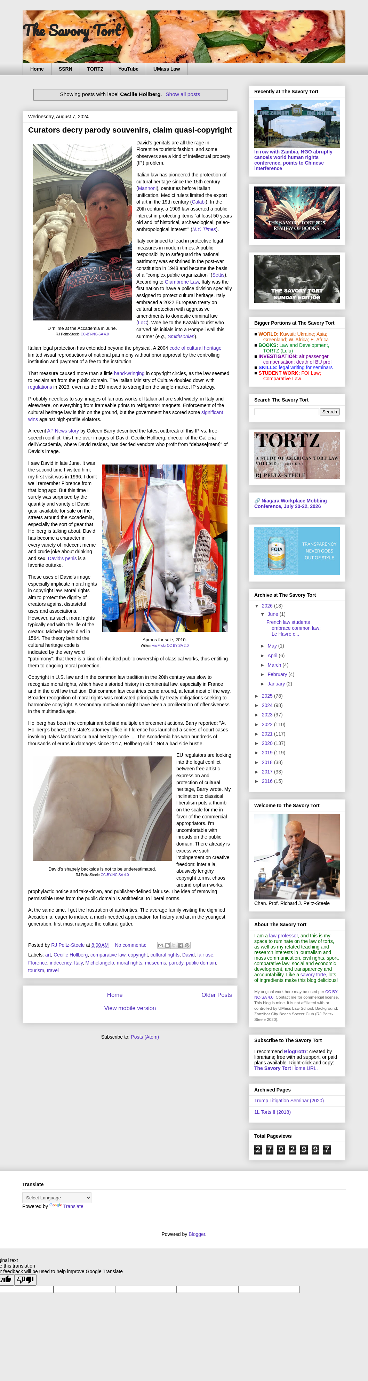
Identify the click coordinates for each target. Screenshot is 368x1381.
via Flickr (159, 646)
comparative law (107, 955)
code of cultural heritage (195, 348)
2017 (268, 772)
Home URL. (286, 1068)
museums (155, 963)
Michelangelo (99, 963)
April (273, 655)
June (273, 614)
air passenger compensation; (294, 359)
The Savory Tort (71, 30)
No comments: (131, 945)
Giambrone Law (182, 282)
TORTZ (95, 69)
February (277, 674)
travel (53, 970)
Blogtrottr (295, 1051)
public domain (201, 963)
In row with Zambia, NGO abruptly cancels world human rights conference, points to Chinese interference (293, 160)
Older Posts (216, 995)
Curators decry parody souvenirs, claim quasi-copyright (130, 130)
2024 (268, 705)
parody (176, 963)
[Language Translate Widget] (56, 1197)
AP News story (63, 431)
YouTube (128, 69)
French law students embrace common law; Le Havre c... (293, 628)
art (48, 955)
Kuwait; (288, 334)
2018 (268, 762)
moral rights (129, 963)
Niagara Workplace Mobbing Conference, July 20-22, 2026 (290, 503)
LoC (142, 322)
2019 (268, 752)
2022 (268, 724)
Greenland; (275, 339)
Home (37, 69)
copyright (138, 955)
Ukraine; (306, 334)
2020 (268, 743)
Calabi (199, 202)
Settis (219, 275)
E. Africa (320, 339)
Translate (66, 1206)
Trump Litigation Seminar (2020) (289, 1100)
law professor (283, 935)
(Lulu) (286, 351)
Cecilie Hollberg (71, 955)
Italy (78, 963)
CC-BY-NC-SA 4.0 (95, 334)
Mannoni (147, 188)
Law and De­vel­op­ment (303, 345)
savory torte (313, 974)
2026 (268, 606)
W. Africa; (299, 339)
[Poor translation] (25, 1280)
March (274, 665)
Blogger (197, 1234)
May (272, 646)
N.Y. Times (204, 229)
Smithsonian (181, 336)
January (276, 683)
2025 (268, 696)
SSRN (65, 69)
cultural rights (165, 955)
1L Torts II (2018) (272, 1112)
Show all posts (183, 94)
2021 (268, 734)
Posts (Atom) (145, 1037)
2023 (268, 714)
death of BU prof (314, 362)
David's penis (62, 558)
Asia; (322, 334)
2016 (268, 781)
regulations (40, 387)
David (188, 955)
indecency (60, 963)
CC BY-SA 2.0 (178, 646)
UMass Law (166, 69)
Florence (37, 963)
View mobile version (130, 1008)
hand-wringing (129, 373)
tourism (36, 970)
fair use (205, 955)
